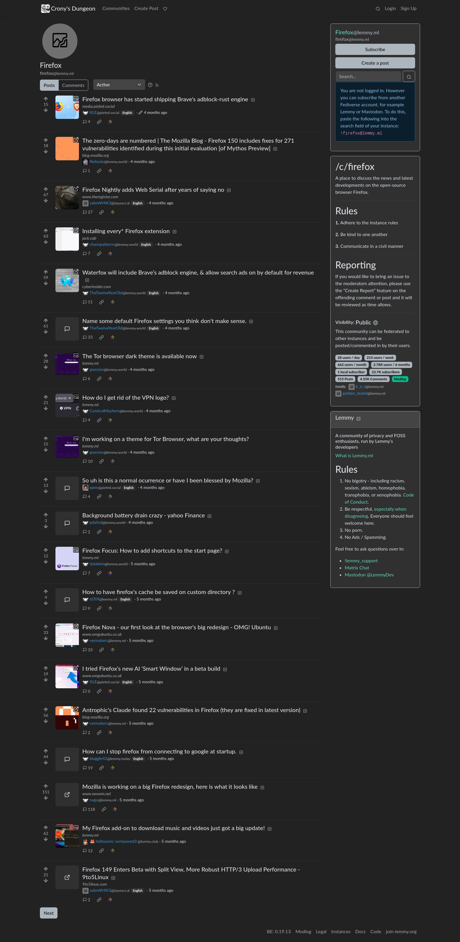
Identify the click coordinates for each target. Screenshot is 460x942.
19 (88, 767)
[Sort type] (119, 84)
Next (49, 913)
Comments (73, 85)
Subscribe (375, 49)
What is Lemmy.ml (354, 455)
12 (88, 850)
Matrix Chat (357, 567)
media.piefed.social (98, 106)
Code (376, 931)
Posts (49, 85)
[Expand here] (67, 107)
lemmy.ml (90, 363)
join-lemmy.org (401, 931)
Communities (116, 8)
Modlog (400, 379)
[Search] (368, 76)
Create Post (146, 8)
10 (88, 461)
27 (88, 211)
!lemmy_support (361, 560)
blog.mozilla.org (95, 155)
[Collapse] (358, 418)
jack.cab (89, 238)
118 (89, 809)
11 (88, 301)
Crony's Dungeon (68, 8)
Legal (321, 931)
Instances (341, 931)
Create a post (375, 62)
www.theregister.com (100, 196)
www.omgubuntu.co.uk (102, 634)
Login (390, 8)
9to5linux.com (94, 884)
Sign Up (409, 8)
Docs (360, 931)
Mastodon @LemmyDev (369, 574)
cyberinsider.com (96, 286)
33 (88, 336)
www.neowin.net (96, 793)
